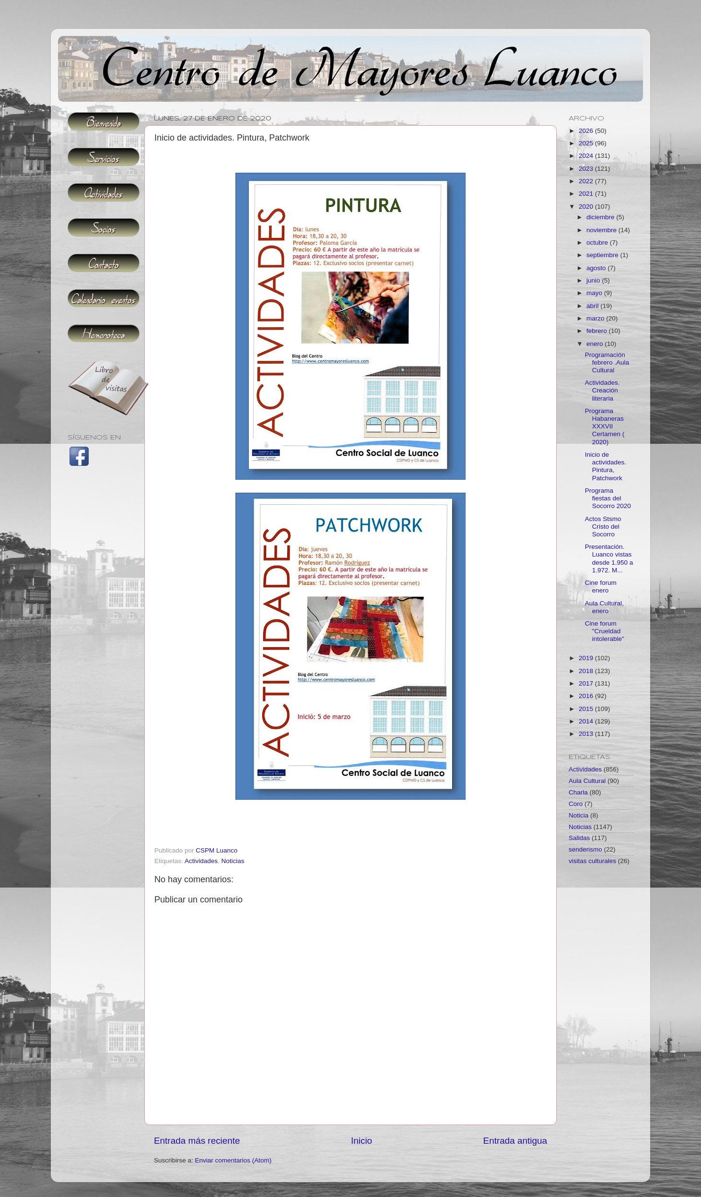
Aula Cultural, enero (604, 607)
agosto (597, 268)
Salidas (579, 837)
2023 (587, 168)
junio (594, 280)
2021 (587, 193)
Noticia (578, 815)
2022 (587, 181)
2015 (587, 708)
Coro (576, 803)
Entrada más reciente (197, 1141)
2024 (587, 155)
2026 (587, 130)
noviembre (602, 230)
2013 (587, 733)
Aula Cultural (587, 780)
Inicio (361, 1141)
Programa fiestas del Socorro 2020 (608, 498)
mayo (595, 292)
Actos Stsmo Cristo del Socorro (603, 526)
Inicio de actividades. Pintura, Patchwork (605, 466)
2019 (587, 658)
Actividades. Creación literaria (602, 390)
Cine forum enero (601, 586)
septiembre (603, 255)
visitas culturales (592, 861)
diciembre (601, 217)
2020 (587, 206)
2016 (587, 695)
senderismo (585, 849)
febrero (597, 330)
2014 (587, 721)
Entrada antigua (515, 1141)
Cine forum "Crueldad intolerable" (604, 631)
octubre (598, 242)
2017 (587, 683)
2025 (587, 143)
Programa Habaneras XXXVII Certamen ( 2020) (605, 426)
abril (593, 305)
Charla (578, 792)
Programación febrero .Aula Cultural (607, 362)
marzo (596, 318)
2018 (587, 671)
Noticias (233, 861)
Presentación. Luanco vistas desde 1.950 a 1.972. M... (609, 558)
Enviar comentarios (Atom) (233, 1160)
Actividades (201, 861)
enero (595, 343)
